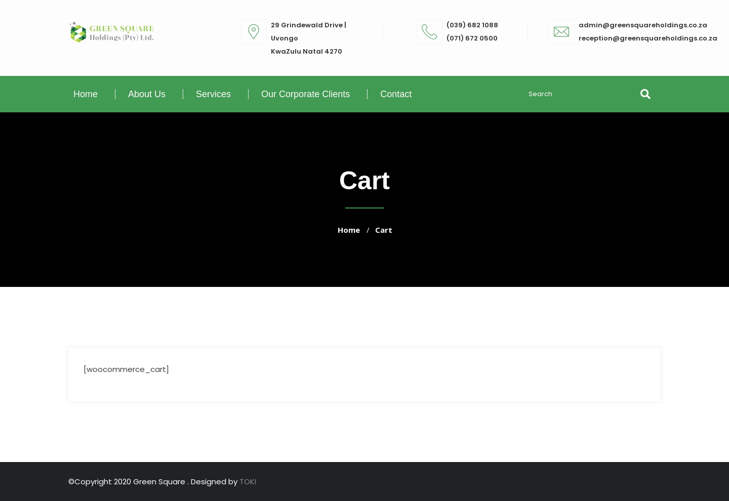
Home (85, 94)
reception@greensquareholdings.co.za (648, 38)
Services (213, 94)
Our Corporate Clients (305, 94)
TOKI (247, 481)
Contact (396, 94)
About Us (147, 94)
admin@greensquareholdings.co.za (643, 25)
